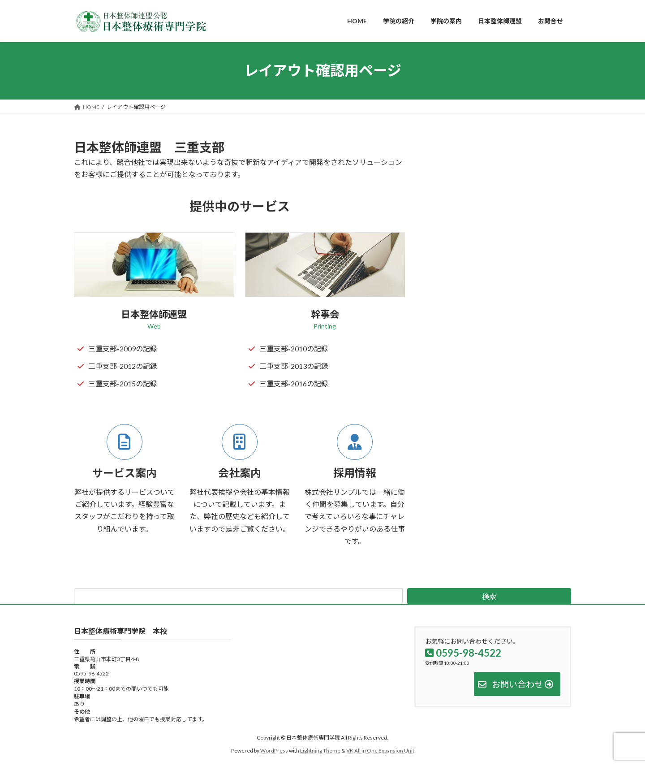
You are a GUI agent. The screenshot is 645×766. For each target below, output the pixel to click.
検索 (489, 596)
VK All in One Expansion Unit (380, 750)
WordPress (274, 750)
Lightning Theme (320, 750)
